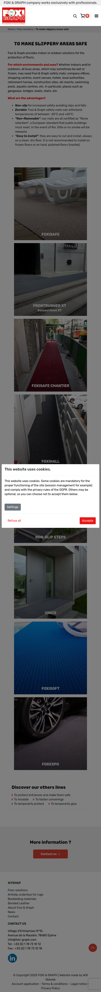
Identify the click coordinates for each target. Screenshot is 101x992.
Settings (12, 507)
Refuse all (14, 520)
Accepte (87, 520)
